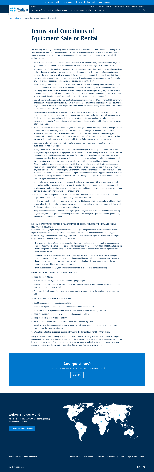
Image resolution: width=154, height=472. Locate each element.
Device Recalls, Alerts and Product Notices (87, 457)
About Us (18, 18)
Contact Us (77, 375)
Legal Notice (132, 457)
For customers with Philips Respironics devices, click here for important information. (78, 2)
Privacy (142, 457)
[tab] (38, 10)
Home (10, 18)
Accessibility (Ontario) (115, 457)
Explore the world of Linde (22, 428)
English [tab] (141, 6)
